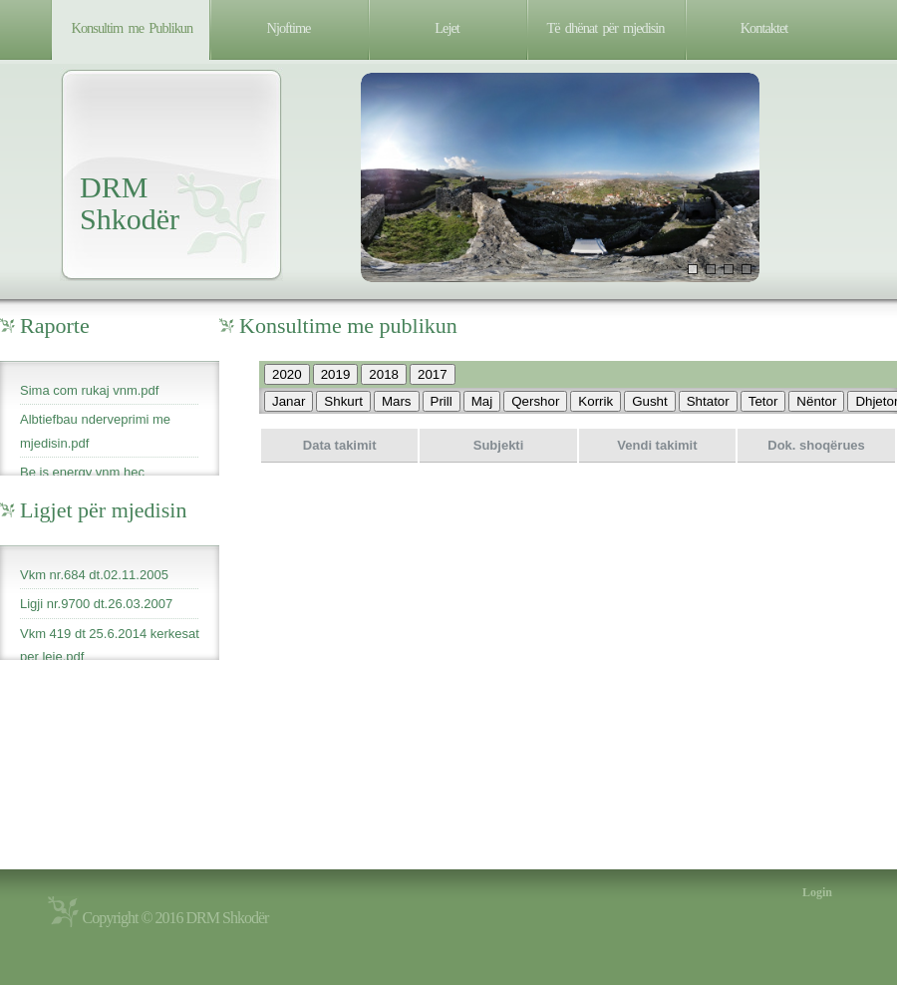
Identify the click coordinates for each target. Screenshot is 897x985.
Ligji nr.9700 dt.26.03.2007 (96, 603)
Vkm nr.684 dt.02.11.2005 (94, 574)
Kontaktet (764, 28)
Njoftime (289, 28)
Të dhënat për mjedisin (606, 28)
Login (817, 892)
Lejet (447, 28)
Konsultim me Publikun (132, 28)
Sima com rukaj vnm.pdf (89, 390)
